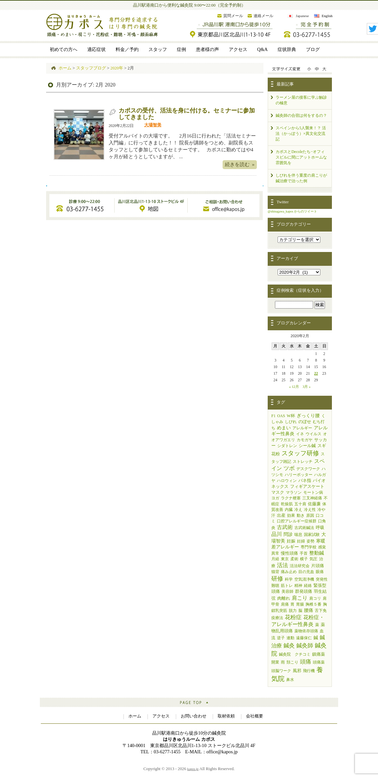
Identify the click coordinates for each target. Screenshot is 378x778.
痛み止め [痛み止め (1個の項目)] (289, 571)
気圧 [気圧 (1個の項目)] (313, 559)
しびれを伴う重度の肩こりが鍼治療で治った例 (301, 178)
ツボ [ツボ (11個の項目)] (289, 468)
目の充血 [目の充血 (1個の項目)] (306, 571)
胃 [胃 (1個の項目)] (292, 604)
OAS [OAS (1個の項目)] (281, 416)
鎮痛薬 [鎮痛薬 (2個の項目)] (318, 654)
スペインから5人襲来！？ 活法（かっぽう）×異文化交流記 (301, 133)
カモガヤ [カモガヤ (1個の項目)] (304, 440)
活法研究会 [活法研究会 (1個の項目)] (300, 566)
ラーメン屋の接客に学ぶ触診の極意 (301, 100)
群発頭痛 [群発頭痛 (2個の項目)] (303, 591)
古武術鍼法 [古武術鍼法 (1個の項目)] (304, 527)
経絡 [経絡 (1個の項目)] (308, 585)
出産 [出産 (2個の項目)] (281, 515)
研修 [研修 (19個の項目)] (277, 578)
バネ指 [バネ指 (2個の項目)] (304, 480)
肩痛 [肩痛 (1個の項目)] (285, 604)
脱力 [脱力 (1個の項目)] (293, 610)
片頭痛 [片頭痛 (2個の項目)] (317, 565)
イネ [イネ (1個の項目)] (300, 434)
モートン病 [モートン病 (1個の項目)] (313, 492)
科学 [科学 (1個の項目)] (289, 579)
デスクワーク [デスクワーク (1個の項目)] (308, 468)
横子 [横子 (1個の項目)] (304, 559)
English (327, 16)
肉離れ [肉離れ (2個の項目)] (283, 598)
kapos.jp (193, 769)
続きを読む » (240, 164)
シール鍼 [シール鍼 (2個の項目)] (307, 445)
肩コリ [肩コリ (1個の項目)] (315, 598)
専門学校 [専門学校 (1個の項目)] (308, 547)
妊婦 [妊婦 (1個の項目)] (301, 541)
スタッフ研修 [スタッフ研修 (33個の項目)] (300, 453)
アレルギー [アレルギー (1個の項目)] (302, 428)
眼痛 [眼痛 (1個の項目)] (320, 571)
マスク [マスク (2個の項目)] (277, 492)
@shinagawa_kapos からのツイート (292, 211)
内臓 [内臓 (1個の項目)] (289, 509)
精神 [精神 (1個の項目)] (298, 585)
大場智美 (152, 125)
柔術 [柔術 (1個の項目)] (294, 559)
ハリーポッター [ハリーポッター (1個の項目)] (298, 474)
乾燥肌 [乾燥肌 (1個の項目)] (287, 504)
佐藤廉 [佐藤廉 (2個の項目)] (314, 503)
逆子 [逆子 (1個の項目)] (281, 638)
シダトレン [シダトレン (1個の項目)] (287, 445)
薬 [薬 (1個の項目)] (317, 624)
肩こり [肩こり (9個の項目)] (300, 598)
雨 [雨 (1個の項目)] (283, 662)
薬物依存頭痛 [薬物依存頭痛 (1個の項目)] (306, 631)
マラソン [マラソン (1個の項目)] (294, 492)
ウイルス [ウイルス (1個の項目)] (313, 434)
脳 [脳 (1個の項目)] (300, 610)
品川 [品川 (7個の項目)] (276, 534)
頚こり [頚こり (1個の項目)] (292, 662)
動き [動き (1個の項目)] (301, 515)
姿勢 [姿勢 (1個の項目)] (310, 541)
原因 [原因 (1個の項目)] (310, 515)
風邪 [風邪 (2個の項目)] (297, 670)
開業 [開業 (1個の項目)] (275, 662)
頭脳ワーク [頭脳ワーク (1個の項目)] (281, 670)
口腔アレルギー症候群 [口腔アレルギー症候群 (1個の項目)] (296, 521)
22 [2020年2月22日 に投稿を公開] (316, 373)
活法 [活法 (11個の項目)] (282, 565)
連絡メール (263, 15)
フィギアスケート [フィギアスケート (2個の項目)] (307, 486)
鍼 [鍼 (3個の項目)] (315, 637)
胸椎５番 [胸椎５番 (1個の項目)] (313, 604)
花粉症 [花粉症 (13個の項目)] (293, 617)
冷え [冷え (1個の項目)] (298, 509)
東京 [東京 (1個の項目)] (285, 559)
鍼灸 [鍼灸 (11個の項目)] (289, 645)
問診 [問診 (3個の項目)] (288, 534)
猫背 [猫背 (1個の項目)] (275, 571)
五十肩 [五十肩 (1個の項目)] (300, 504)
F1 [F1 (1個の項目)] (273, 416)
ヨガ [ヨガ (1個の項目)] (275, 498)
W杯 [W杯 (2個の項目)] (291, 415)
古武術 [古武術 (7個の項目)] (285, 527)
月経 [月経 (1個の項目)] (275, 559)
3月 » (307, 387)
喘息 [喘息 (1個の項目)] (298, 534)
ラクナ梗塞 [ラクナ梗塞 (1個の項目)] (291, 498)
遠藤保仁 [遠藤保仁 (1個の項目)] (304, 638)
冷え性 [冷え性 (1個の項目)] (310, 509)
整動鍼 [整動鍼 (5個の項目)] (316, 553)
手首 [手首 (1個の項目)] (304, 553)
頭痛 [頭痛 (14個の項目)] (305, 662)
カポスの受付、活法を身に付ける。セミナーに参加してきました (187, 113)
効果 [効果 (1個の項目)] (291, 515)
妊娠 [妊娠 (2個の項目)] (291, 541)
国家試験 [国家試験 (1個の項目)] (312, 534)
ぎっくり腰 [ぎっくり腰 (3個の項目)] (308, 415)
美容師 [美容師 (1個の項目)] (287, 591)
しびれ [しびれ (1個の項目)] (291, 421)
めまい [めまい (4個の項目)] (284, 427)
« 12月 (294, 387)
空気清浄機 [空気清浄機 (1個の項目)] (304, 579)
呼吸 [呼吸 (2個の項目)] (320, 527)
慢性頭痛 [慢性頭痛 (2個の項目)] (289, 553)
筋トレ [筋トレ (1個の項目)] (287, 585)
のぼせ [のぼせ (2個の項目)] (304, 421)
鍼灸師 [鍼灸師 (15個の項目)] (304, 645)
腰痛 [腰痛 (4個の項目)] (308, 610)
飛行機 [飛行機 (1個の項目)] (309, 670)
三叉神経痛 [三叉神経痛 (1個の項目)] (312, 498)
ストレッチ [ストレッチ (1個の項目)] (302, 461)
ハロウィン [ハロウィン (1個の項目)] (287, 480)
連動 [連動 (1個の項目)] (290, 638)
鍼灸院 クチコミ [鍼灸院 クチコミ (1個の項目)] (294, 654)
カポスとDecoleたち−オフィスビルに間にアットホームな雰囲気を (301, 157)
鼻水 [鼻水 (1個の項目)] (290, 679)
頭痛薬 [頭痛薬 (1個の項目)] (319, 662)
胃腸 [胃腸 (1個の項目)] (300, 604)
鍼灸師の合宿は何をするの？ (301, 115)
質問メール (233, 15)
